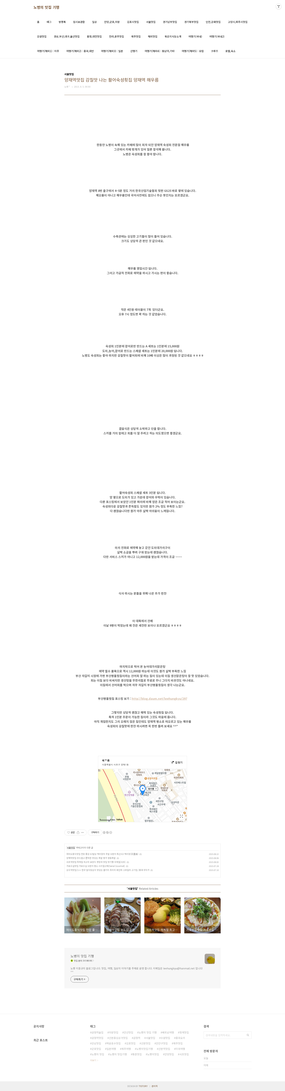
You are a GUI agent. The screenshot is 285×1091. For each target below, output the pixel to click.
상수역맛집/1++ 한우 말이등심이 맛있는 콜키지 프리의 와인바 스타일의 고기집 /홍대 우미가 (107, 869)
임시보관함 (79, 22)
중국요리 (180, 1038)
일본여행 (111, 1049)
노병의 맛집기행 (118, 1054)
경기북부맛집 (191, 22)
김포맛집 (131, 1043)
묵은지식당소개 (173, 36)
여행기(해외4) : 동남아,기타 (159, 51)
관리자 (155, 1086)
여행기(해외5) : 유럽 (193, 51)
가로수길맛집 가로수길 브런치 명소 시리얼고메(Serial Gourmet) (95, 865)
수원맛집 (165, 1038)
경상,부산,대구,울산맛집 (67, 36)
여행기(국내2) (216, 36)
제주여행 (126, 1049)
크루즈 (214, 51)
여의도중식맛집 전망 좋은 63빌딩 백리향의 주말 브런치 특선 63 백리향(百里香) (102, 853)
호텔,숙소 (230, 51)
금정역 (136, 1038)
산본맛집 (145, 1043)
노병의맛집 (153, 1054)
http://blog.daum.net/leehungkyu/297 (159, 698)
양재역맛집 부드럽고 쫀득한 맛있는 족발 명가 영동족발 (91, 857)
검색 (247, 1035)
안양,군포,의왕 (112, 22)
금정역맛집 (97, 1038)
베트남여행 (168, 1032)
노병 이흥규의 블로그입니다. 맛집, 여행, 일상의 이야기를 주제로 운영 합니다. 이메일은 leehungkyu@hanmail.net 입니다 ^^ (136, 970)
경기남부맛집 (170, 22)
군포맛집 (96, 1049)
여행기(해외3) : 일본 (112, 51)
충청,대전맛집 (94, 36)
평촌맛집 (137, 1054)
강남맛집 (96, 1043)
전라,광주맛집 (116, 36)
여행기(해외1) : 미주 (48, 51)
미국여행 (180, 1049)
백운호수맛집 (114, 1043)
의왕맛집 (113, 1032)
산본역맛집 (164, 1049)
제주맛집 (136, 36)
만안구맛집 (162, 1043)
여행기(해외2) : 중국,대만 (80, 51)
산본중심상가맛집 (118, 1038)
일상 (94, 22)
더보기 (93, 1060)
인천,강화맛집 (213, 22)
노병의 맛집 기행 (46, 7)
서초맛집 (184, 1054)
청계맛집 (184, 1032)
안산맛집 (128, 1032)
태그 (49, 22)
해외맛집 (152, 36)
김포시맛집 (133, 22)
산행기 (133, 51)
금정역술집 (97, 1032)
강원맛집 (42, 36)
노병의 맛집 (98, 1054)
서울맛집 (151, 22)
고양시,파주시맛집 (238, 22)
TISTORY (143, 1086)
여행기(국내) (195, 36)
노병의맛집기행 (144, 1049)
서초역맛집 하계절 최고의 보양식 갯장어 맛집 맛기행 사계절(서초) (96, 861)
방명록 (62, 22)
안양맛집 (169, 1054)
